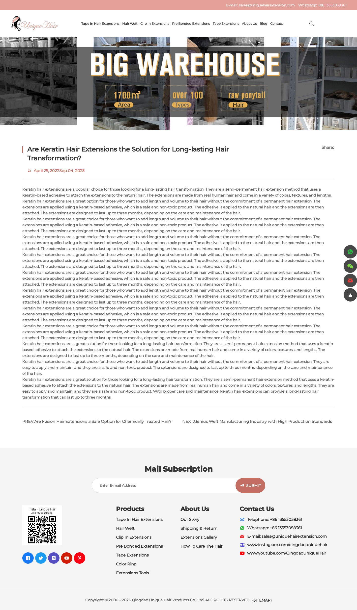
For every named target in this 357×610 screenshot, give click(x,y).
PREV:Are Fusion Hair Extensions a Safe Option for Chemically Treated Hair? (96, 421)
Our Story (189, 519)
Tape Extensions (226, 23)
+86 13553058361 (332, 5)
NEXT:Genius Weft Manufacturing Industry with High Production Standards (257, 421)
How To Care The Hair (201, 546)
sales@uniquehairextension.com (267, 5)
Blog (263, 23)
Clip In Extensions (154, 23)
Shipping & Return (198, 528)
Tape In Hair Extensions (100, 23)
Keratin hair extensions (43, 189)
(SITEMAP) (262, 600)
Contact (276, 23)
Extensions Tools (132, 573)
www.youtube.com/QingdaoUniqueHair (286, 553)
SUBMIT (253, 485)
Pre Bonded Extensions (191, 23)
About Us (249, 23)
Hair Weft (129, 23)
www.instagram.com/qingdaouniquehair (287, 544)
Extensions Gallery (198, 537)
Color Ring (126, 564)
